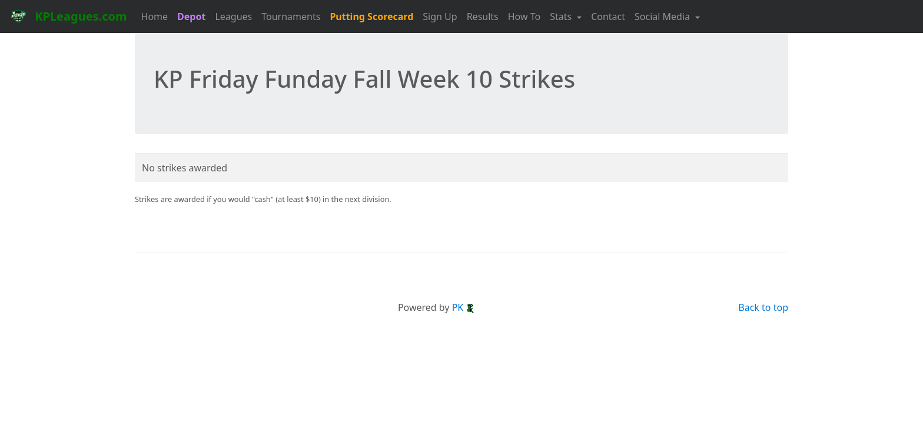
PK (464, 307)
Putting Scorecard (371, 16)
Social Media (663, 16)
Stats (562, 16)
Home (154, 16)
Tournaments (290, 16)
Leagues (233, 16)
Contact (608, 16)
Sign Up (440, 16)
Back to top (763, 307)
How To (524, 16)
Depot (191, 16)
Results (483, 16)
